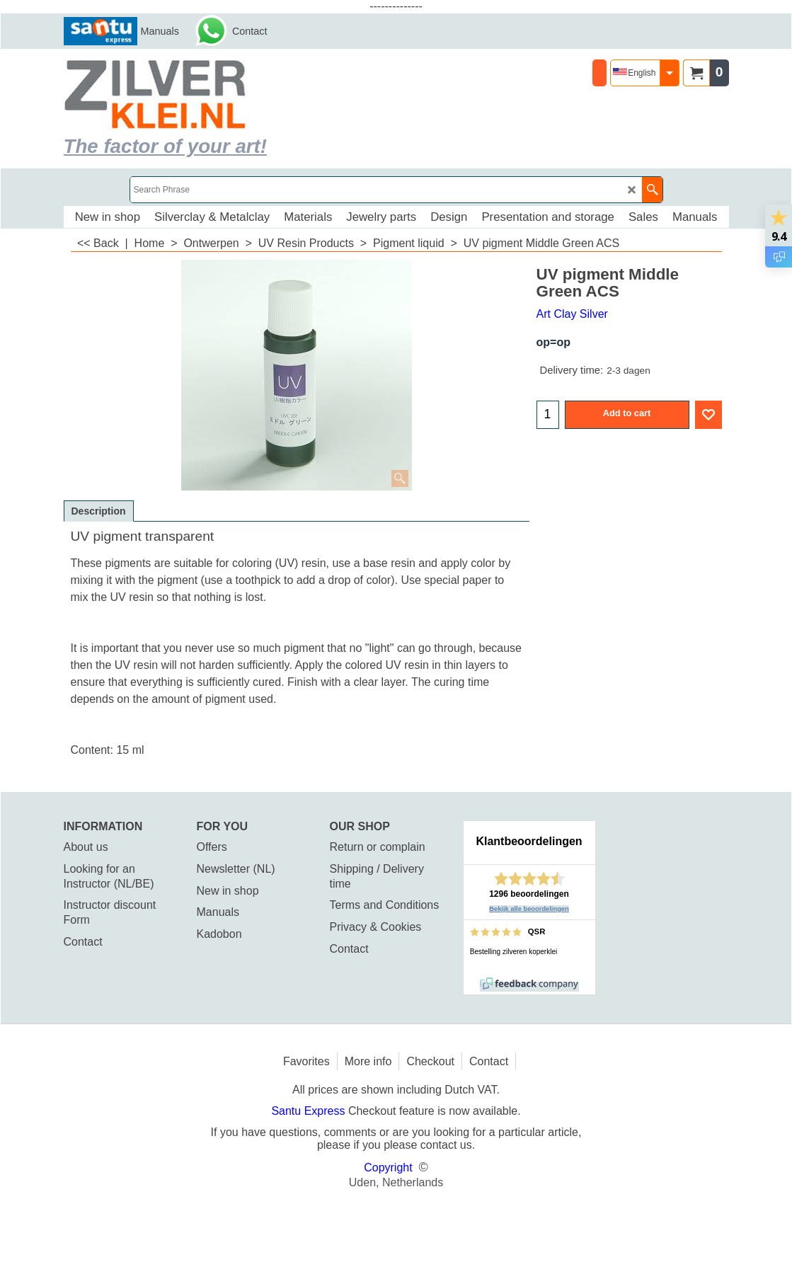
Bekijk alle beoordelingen (529, 908)
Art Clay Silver (572, 314)
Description (98, 511)
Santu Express (309, 1111)
